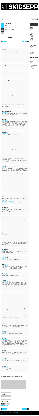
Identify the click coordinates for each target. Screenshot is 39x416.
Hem (2, 19)
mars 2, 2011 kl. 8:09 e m (5, 240)
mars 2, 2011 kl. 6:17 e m (5, 167)
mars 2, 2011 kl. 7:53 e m (5, 208)
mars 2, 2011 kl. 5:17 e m (5, 112)
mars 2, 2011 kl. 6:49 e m (5, 194)
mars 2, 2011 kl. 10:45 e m (5, 332)
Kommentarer (2, 31)
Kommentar (3, 378)
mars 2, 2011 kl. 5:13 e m (5, 101)
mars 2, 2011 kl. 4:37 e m (5, 66)
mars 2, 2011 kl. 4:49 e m (5, 73)
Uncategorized (11, 25)
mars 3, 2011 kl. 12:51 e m (5, 367)
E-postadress (3, 394)
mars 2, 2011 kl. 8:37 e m (5, 250)
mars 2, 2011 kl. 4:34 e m (5, 50)
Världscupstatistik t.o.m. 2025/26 (33, 66)
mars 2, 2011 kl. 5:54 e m (5, 156)
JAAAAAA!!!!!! (8, 24)
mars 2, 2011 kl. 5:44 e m (5, 120)
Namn (2, 391)
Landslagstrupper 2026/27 (33, 29)
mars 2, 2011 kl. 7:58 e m (5, 218)
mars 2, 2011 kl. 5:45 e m (5, 133)
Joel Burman (4, 183)
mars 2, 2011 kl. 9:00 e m (5, 274)
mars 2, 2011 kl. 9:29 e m (5, 281)
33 (2, 29)
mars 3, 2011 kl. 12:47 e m (5, 359)
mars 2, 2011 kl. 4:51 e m (5, 81)
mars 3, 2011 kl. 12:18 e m (5, 339)
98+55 (2, 403)
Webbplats (2, 398)
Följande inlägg (25, 41)
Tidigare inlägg (5, 41)
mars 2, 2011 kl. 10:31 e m (5, 323)
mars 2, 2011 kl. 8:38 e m (5, 258)
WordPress (11, 412)
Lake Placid (32, 68)
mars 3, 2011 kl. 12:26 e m (5, 351)
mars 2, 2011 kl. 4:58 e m (5, 90)
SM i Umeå (31, 64)
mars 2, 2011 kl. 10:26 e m (5, 315)
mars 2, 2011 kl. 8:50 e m (5, 265)
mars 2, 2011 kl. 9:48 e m (5, 294)
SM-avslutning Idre (33, 60)
